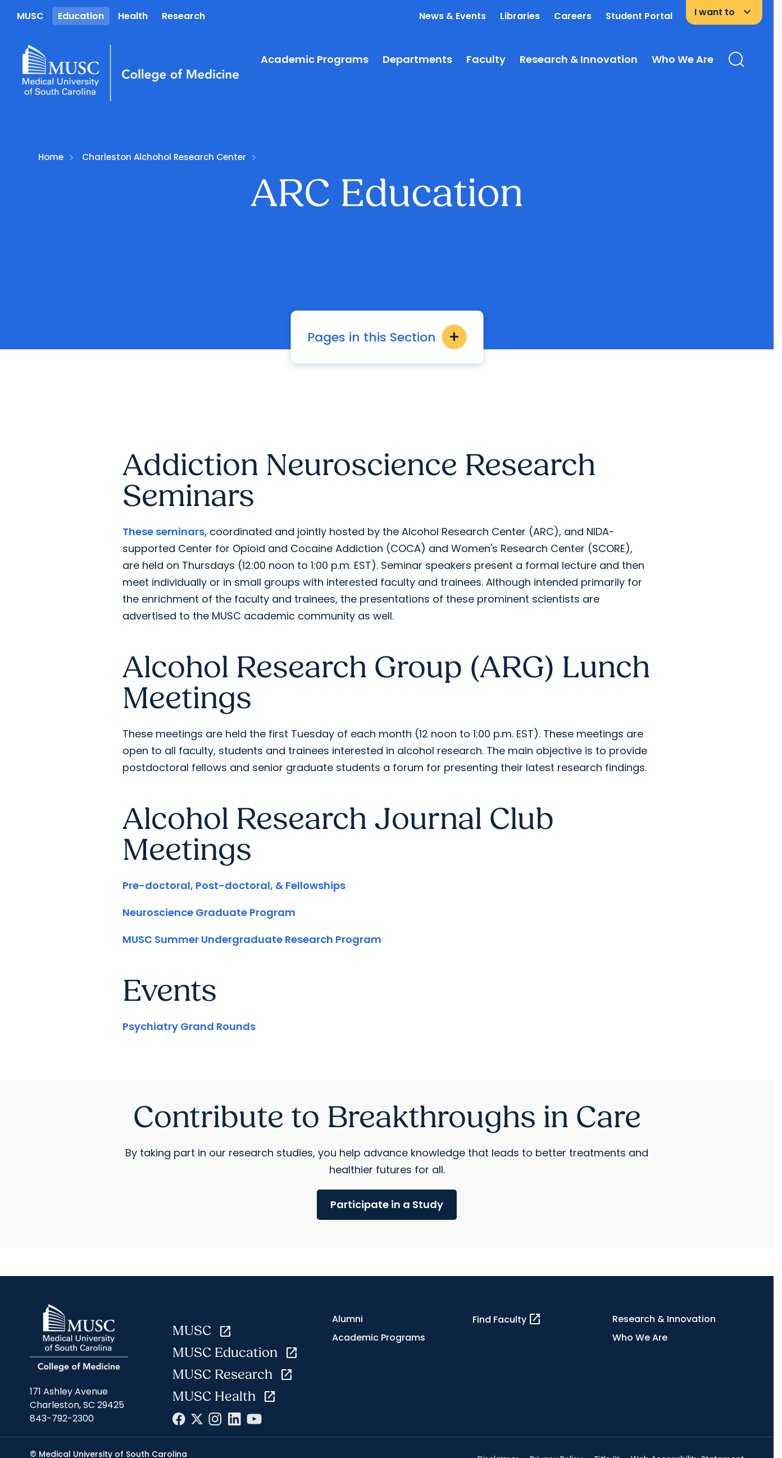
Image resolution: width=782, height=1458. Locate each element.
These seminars (163, 519)
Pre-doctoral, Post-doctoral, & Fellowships (233, 873)
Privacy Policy (556, 1447)
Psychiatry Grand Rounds (189, 1014)
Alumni (347, 1307)
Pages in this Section (386, 337)
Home (50, 157)
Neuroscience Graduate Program (208, 900)
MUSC (30, 16)
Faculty (486, 59)
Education (81, 16)
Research (183, 16)
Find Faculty (507, 1307)
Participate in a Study (386, 1192)
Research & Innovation (579, 59)
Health (133, 16)
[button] (387, 716)
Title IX (607, 1447)
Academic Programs (315, 59)
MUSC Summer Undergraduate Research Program (251, 927)
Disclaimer (498, 1447)
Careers (573, 16)
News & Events (452, 16)
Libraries (520, 16)
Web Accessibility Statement (687, 1447)
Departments (417, 59)
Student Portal (639, 16)
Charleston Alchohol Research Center (164, 157)
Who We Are (682, 59)
